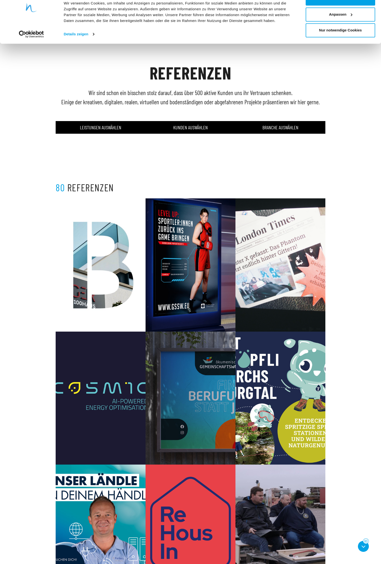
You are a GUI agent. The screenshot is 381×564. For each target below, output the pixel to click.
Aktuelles (131, 544)
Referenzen (132, 539)
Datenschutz (202, 533)
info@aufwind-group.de (72, 556)
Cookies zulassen (340, 13)
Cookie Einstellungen (208, 544)
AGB (196, 539)
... (210, 499)
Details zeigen (76, 48)
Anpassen (340, 29)
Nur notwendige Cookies (340, 45)
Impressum (201, 527)
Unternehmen (134, 533)
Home (129, 527)
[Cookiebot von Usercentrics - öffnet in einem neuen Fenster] (31, 48)
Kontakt (130, 550)
